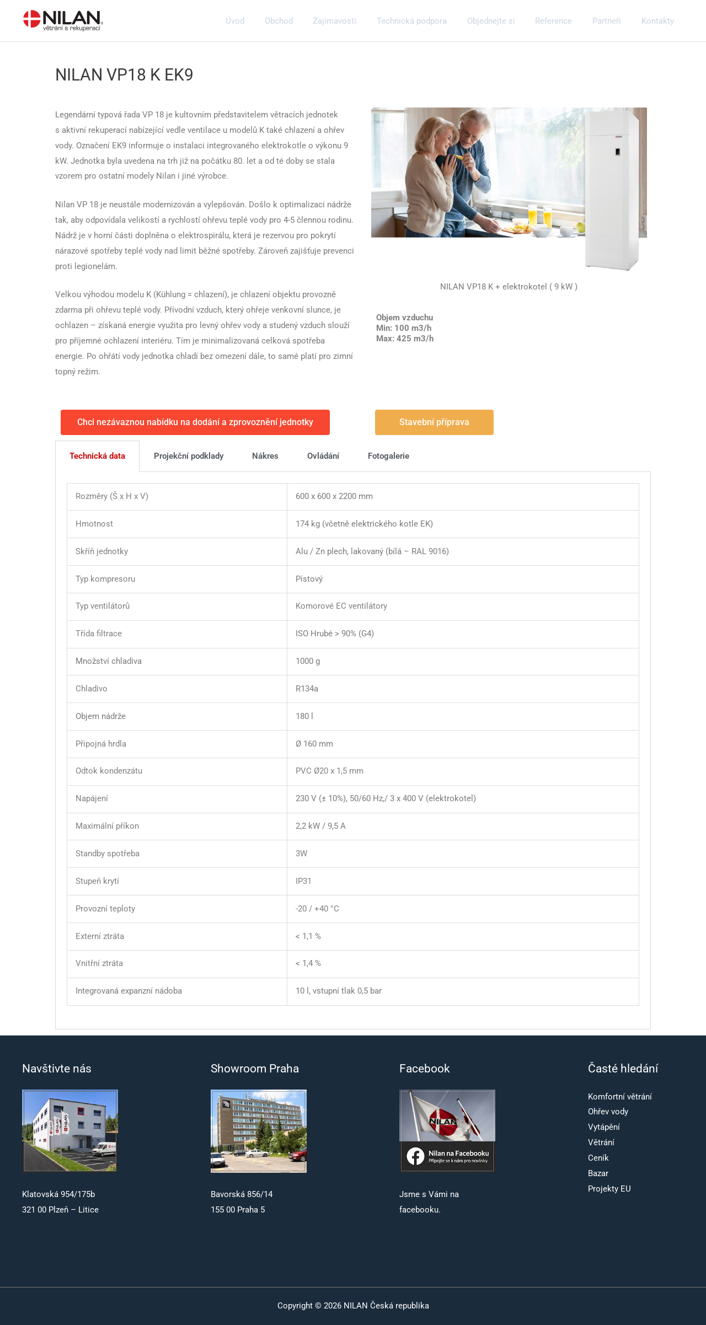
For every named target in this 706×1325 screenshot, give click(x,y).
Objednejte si (504, 21)
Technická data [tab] (97, 456)
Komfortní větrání (620, 1097)
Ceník (598, 1158)
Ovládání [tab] (323, 456)
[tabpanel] (353, 751)
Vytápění (604, 1127)
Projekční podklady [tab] (188, 456)
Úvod (262, 21)
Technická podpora (428, 21)
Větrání (601, 1142)
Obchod (302, 21)
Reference (562, 21)
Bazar (598, 1173)
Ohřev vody (608, 1112)
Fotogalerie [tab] (388, 456)
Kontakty (659, 21)
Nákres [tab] (265, 456)
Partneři (612, 21)
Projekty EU (609, 1189)
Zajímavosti (355, 21)
